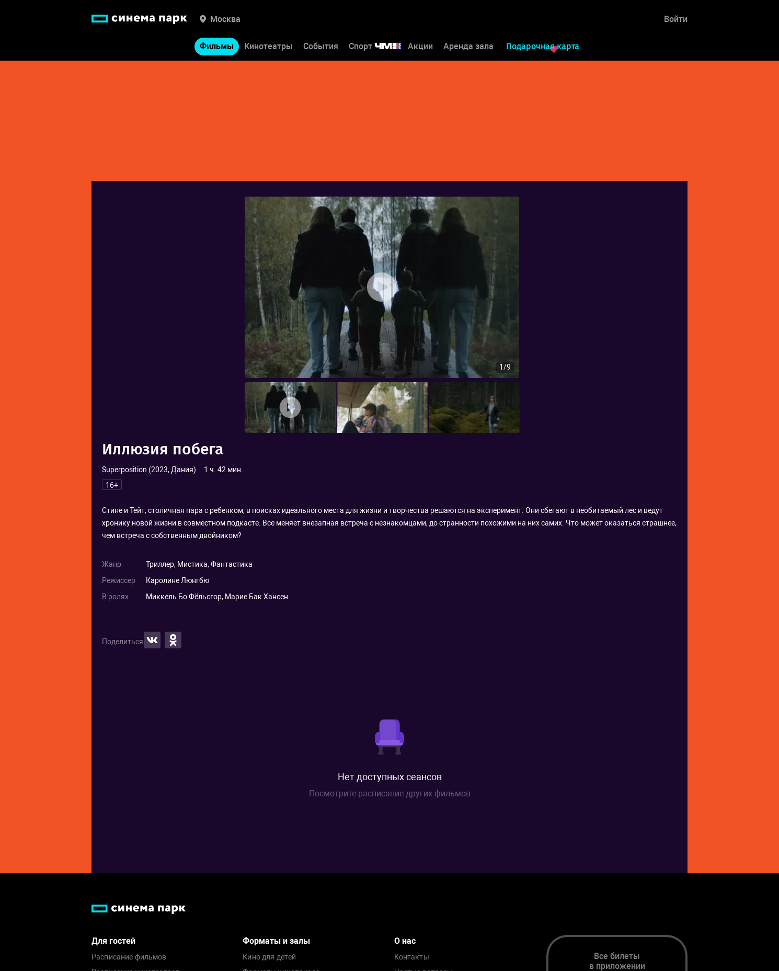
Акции (420, 46)
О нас (405, 941)
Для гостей (113, 941)
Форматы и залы (276, 941)
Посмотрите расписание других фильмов (390, 793)
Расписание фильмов (129, 957)
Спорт (382, 46)
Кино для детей (269, 957)
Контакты (411, 957)
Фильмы (217, 46)
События (320, 46)
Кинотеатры (268, 46)
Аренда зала (468, 46)
